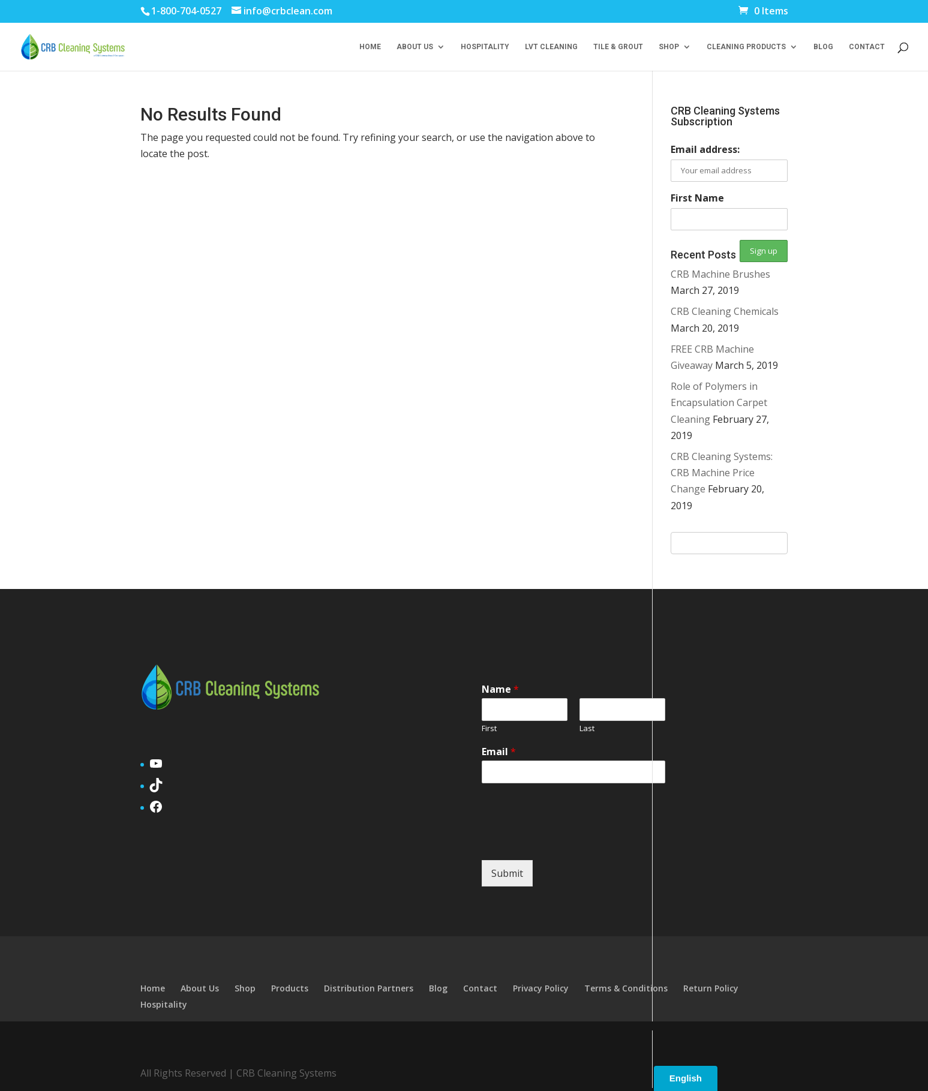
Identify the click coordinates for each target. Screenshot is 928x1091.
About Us (415, 47)
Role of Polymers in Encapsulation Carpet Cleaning (719, 402)
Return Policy (710, 988)
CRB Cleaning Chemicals (725, 311)
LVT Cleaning (551, 47)
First (489, 728)
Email (499, 752)
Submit (507, 873)
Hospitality (485, 47)
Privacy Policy (541, 988)
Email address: (705, 149)
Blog (823, 47)
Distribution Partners (368, 988)
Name (500, 689)
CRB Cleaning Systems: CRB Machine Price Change (722, 472)
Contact (867, 47)
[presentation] (573, 840)
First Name (697, 198)
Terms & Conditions (626, 988)
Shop (669, 47)
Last (586, 728)
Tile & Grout (618, 47)
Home (370, 47)
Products (289, 988)
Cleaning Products (746, 47)
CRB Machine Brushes (720, 274)
